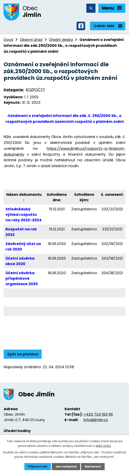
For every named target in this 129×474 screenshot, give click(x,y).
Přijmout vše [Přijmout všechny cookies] (37, 466)
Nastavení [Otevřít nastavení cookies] (93, 466)
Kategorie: (14, 89)
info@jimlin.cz (95, 420)
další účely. (103, 446)
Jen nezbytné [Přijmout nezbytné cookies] (66, 466)
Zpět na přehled (22, 354)
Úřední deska (61, 39)
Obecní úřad (31, 39)
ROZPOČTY (35, 89)
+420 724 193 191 (98, 414)
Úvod (8, 39)
